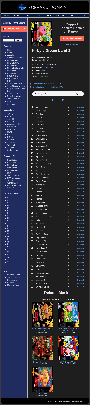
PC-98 (10, 137)
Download (80, 107)
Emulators (17, 15)
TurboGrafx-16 (13, 99)
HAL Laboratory (47, 68)
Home (6, 15)
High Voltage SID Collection (14, 186)
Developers (12, 280)
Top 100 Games (14, 277)
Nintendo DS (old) (14, 170)
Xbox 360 (11, 104)
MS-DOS (11, 129)
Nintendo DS (12, 60)
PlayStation (12, 160)
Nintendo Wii (12, 71)
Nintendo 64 (12, 66)
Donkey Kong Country (42, 362)
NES (9, 50)
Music (29, 15)
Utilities (38, 15)
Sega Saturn (12, 94)
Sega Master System (16, 86)
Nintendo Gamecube (15, 68)
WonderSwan (13, 183)
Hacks (49, 15)
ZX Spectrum (12, 150)
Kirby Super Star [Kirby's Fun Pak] (42, 329)
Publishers (11, 283)
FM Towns (11, 127)
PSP (9, 81)
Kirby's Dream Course (68, 362)
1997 (48, 60)
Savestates (60, 15)
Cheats (72, 15)
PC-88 (10, 135)
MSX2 (9, 132)
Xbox (9, 101)
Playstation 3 (12, 78)
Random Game (13, 275)
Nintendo (44, 70)
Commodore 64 (13, 124)
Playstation (11, 73)
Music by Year (13, 285)
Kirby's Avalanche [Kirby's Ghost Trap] (68, 329)
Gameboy (11, 55)
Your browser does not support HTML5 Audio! (58, 93)
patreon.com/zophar (72, 44)
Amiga (10, 114)
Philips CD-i (12, 140)
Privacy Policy (83, 401)
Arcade (10, 116)
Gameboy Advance (15, 58)
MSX (9, 173)
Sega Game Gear (14, 84)
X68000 (10, 147)
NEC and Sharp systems (13, 179)
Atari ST (10, 119)
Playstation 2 (12, 76)
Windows (11, 145)
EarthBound (42, 393)
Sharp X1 (11, 142)
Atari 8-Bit (11, 122)
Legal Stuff (75, 401)
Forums (83, 15)
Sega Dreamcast (14, 96)
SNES (9, 53)
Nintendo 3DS (13, 63)
